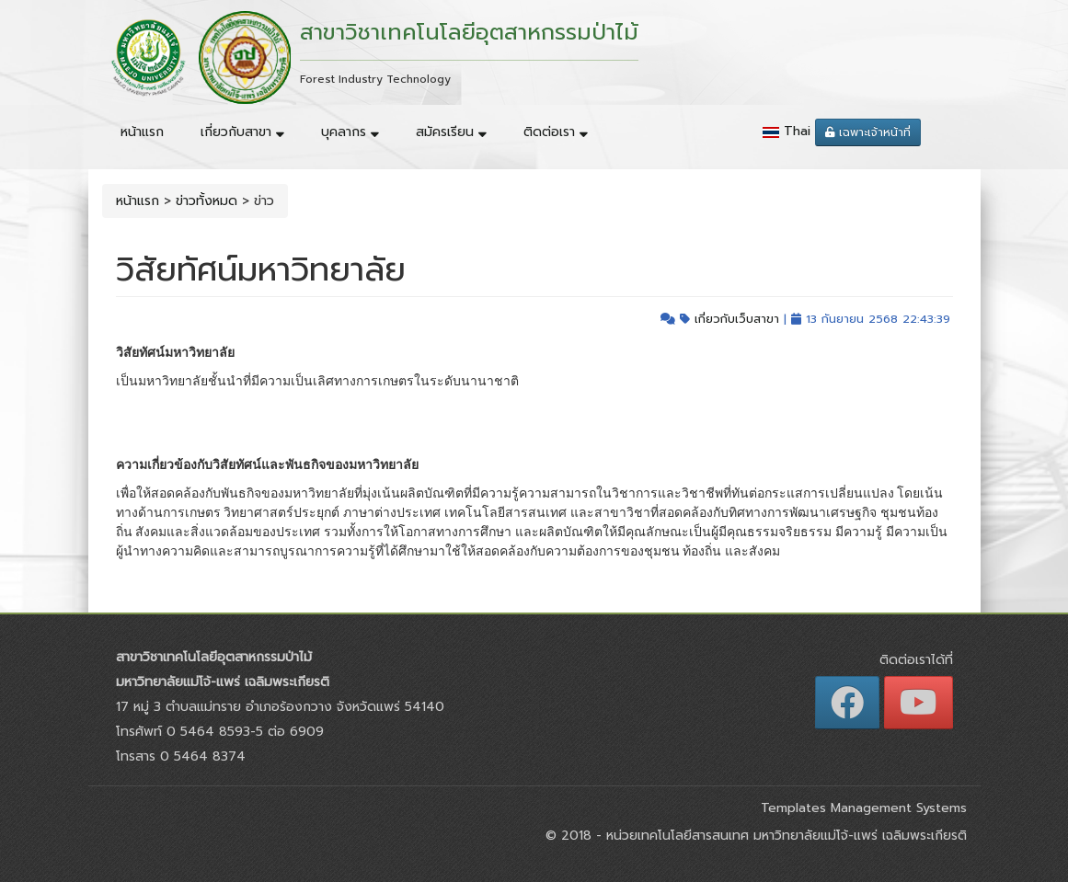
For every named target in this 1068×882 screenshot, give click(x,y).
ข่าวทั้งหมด (206, 201)
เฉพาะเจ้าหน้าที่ (868, 132)
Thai (797, 131)
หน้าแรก (142, 132)
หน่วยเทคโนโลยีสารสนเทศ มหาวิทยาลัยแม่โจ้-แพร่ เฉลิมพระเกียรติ (784, 835)
